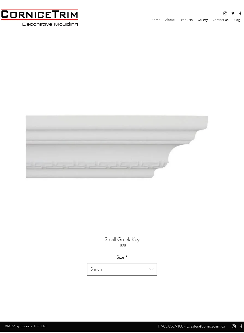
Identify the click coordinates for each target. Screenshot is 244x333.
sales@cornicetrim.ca (208, 326)
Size (122, 257)
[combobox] (122, 269)
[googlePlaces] (232, 13)
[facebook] (240, 13)
